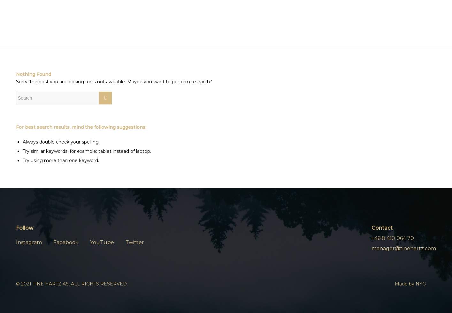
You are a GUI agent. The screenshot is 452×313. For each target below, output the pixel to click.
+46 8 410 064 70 (393, 238)
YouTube (102, 242)
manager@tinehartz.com (404, 248)
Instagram (29, 242)
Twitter (135, 242)
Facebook (66, 242)
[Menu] (412, 24)
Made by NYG (410, 284)
